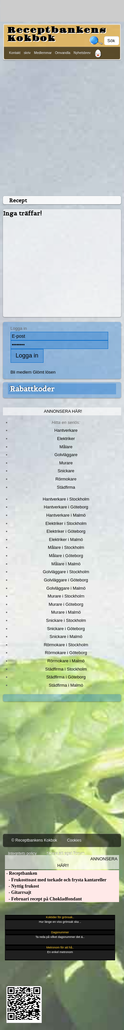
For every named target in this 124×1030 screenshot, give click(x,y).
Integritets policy (22, 853)
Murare (66, 462)
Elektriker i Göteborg (65, 531)
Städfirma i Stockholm (66, 669)
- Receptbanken (21, 873)
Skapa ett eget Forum (65, 853)
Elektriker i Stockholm (66, 523)
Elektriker (66, 438)
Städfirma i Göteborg (66, 676)
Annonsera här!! (87, 862)
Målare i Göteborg (66, 555)
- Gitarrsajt (18, 892)
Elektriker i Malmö (66, 539)
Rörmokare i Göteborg (66, 652)
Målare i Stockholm (66, 547)
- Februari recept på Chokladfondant (43, 898)
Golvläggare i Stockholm (66, 571)
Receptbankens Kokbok (56, 34)
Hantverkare (66, 430)
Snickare (66, 470)
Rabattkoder (32, 388)
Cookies (74, 840)
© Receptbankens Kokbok (34, 840)
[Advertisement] (62, 126)
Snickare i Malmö (65, 636)
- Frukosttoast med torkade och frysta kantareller (55, 879)
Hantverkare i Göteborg (66, 506)
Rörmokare (66, 479)
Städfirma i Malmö (66, 685)
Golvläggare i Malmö (66, 588)
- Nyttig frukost (22, 886)
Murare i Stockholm (65, 596)
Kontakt (14, 53)
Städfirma (66, 487)
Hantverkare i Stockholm (66, 499)
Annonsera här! (63, 411)
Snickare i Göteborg (66, 628)
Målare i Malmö (66, 563)
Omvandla (62, 53)
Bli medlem (21, 372)
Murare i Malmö (66, 612)
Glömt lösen (44, 372)
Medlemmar (43, 53)
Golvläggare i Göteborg (66, 579)
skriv (27, 53)
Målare (66, 446)
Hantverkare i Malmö (66, 515)
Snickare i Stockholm (66, 620)
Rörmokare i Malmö (65, 660)
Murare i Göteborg (65, 604)
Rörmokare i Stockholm (66, 644)
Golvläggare (66, 454)
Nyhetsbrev (82, 53)
